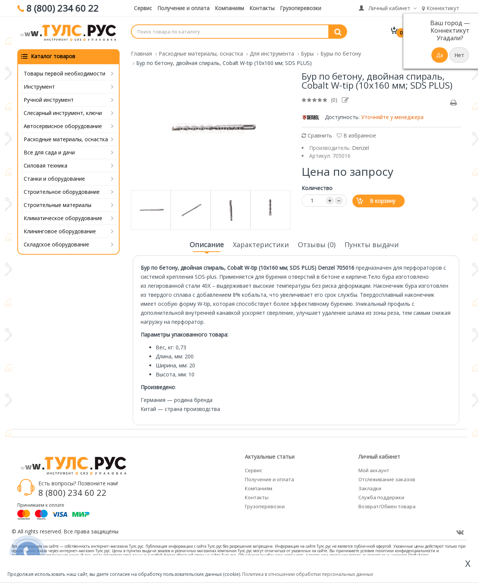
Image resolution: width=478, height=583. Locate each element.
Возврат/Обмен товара (387, 505)
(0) (334, 99)
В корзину (382, 200)
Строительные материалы (57, 204)
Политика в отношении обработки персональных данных (307, 574)
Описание (207, 246)
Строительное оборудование (62, 191)
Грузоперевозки (300, 8)
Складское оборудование (56, 243)
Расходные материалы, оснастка (66, 138)
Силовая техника (45, 164)
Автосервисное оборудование (63, 125)
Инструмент (39, 85)
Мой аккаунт (373, 469)
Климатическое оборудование (63, 217)
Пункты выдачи (371, 243)
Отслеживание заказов (386, 478)
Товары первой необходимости (64, 72)
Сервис (143, 8)
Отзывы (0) (316, 243)
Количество (317, 187)
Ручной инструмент (49, 99)
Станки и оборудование (54, 177)
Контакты (262, 8)
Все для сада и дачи (49, 151)
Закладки (369, 487)
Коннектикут (440, 8)
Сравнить (317, 134)
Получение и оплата (183, 8)
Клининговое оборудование (60, 230)
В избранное (356, 134)
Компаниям (229, 8)
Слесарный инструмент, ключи (63, 112)
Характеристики (261, 243)
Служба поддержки (381, 496)
